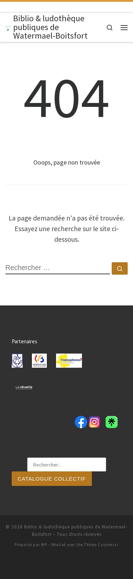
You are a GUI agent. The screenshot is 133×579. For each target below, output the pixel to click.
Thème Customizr (101, 544)
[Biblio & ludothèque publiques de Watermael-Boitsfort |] (8, 27)
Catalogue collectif (52, 479)
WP (44, 544)
